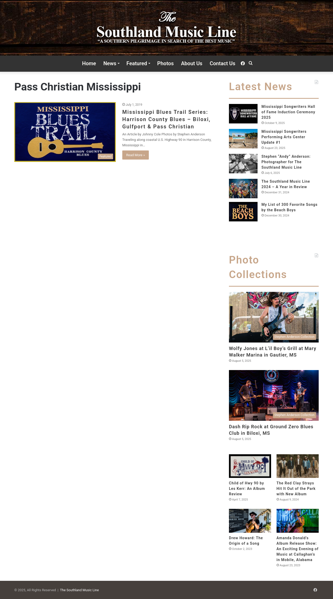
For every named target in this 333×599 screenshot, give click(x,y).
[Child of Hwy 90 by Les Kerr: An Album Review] (250, 466)
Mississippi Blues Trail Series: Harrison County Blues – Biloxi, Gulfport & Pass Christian (166, 119)
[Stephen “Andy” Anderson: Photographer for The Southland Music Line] (243, 163)
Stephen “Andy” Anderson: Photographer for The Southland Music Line (286, 161)
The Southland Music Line (79, 590)
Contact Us (222, 63)
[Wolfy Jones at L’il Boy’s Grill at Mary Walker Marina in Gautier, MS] (274, 317)
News (109, 63)
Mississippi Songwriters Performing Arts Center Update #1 (284, 136)
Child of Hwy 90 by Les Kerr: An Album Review (247, 488)
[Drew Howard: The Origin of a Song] (250, 520)
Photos (165, 63)
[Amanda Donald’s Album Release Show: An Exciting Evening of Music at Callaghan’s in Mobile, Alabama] (298, 520)
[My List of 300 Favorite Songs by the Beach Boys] (243, 211)
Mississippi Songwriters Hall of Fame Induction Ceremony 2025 (288, 112)
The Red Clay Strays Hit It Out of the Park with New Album (296, 488)
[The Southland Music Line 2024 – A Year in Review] (243, 188)
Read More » (135, 155)
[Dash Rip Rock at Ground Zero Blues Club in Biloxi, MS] (274, 395)
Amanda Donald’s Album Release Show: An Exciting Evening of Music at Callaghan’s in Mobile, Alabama (298, 549)
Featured (136, 63)
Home (89, 63)
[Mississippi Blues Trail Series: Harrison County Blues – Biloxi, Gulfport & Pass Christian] (65, 132)
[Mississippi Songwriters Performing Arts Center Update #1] (243, 138)
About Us (191, 63)
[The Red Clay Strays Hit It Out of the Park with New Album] (298, 466)
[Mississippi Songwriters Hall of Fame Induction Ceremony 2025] (243, 113)
